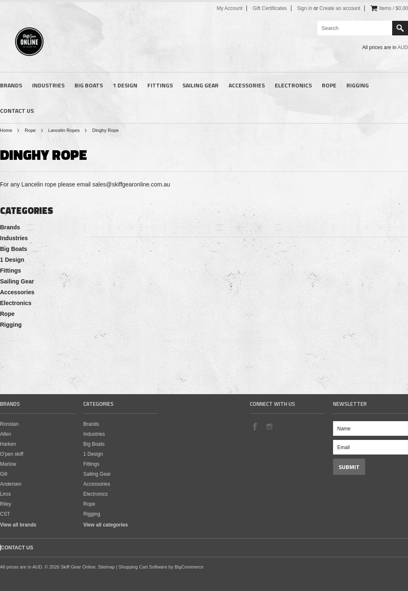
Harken (8, 444)
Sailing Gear (200, 85)
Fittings (160, 85)
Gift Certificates (270, 8)
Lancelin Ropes (64, 130)
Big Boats (89, 85)
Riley (5, 504)
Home (6, 130)
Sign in (304, 8)
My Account (229, 8)
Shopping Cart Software (143, 566)
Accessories (247, 85)
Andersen (10, 484)
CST (5, 514)
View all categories (105, 525)
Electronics (293, 85)
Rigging (357, 85)
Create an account (339, 8)
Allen (5, 434)
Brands (11, 85)
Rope (329, 85)
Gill (3, 474)
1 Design (125, 85)
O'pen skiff (11, 454)
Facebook (255, 426)
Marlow (8, 464)
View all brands (18, 525)
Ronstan (9, 424)
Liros (5, 494)
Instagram (269, 426)
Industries (48, 85)
